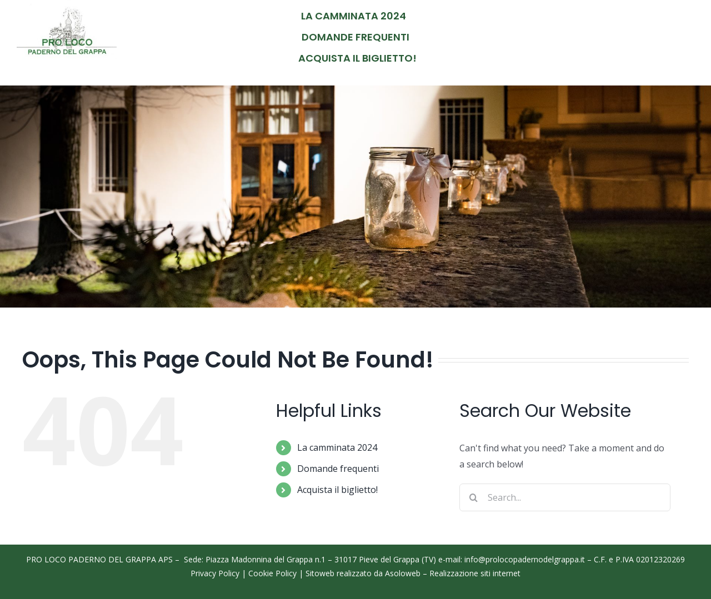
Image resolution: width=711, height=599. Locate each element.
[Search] (473, 497)
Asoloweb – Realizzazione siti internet (452, 573)
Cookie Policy (272, 573)
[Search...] (564, 497)
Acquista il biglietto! (337, 490)
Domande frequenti (338, 468)
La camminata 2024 (337, 447)
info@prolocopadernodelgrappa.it (524, 559)
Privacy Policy (215, 573)
